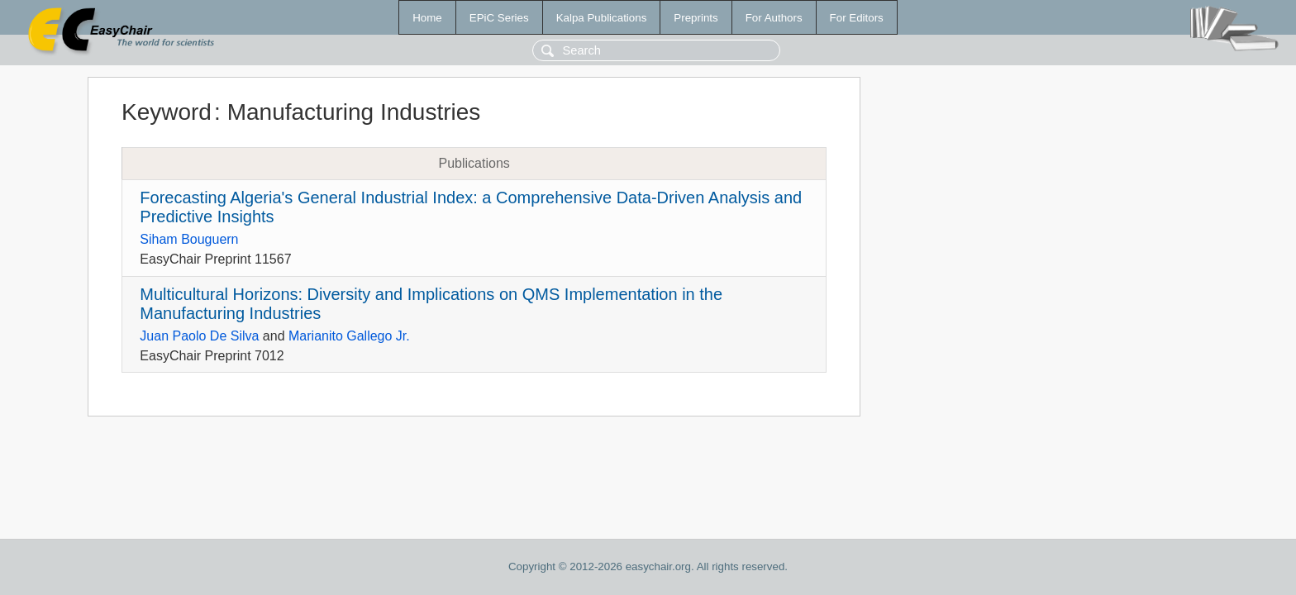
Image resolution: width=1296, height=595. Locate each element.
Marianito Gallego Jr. (349, 336)
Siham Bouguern (189, 239)
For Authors (774, 18)
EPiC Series (499, 18)
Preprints (695, 18)
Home (427, 18)
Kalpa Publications (601, 18)
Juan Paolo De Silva (199, 336)
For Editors (857, 18)
